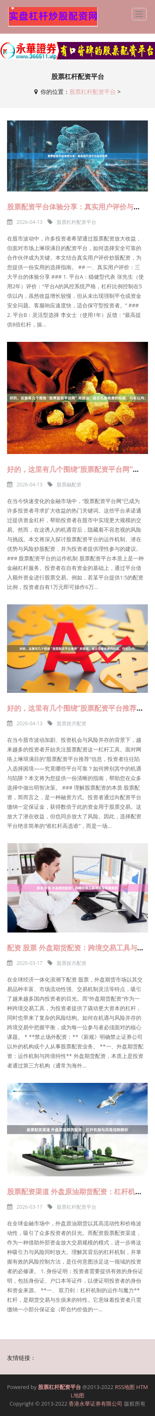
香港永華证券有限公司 (95, 1403)
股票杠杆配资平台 (92, 92)
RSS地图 (125, 1387)
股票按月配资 (71, 723)
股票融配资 (69, 484)
